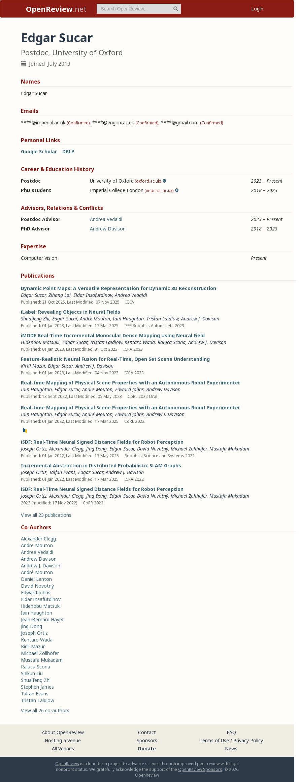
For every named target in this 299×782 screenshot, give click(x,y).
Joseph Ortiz (33, 448)
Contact (147, 732)
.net (56, 9)
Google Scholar (39, 151)
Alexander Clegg (66, 448)
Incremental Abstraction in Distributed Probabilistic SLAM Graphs (101, 465)
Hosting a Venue (63, 740)
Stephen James (37, 687)
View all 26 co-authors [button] (45, 710)
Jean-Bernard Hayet (42, 619)
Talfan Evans (62, 472)
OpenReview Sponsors (200, 769)
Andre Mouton (97, 389)
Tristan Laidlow (162, 318)
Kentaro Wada (140, 342)
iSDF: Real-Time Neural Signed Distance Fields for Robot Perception (102, 442)
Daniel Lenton (36, 579)
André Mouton (95, 318)
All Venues (63, 748)
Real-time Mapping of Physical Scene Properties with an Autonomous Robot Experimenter (130, 382)
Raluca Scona (172, 342)
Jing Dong (96, 448)
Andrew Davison (108, 228)
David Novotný (152, 448)
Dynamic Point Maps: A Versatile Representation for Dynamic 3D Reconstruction (118, 288)
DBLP (68, 151)
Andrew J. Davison (200, 318)
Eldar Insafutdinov (92, 295)
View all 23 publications (46, 515)
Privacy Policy (248, 740)
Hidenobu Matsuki (40, 342)
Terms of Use (214, 740)
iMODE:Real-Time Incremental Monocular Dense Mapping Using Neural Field (113, 335)
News (231, 748)
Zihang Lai (59, 295)
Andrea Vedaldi (106, 219)
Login (257, 8)
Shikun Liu (32, 673)
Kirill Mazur (33, 366)
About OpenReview (63, 732)
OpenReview (67, 764)
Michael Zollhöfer (189, 448)
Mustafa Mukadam (229, 448)
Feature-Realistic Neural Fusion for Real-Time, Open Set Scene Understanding (115, 359)
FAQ (231, 732)
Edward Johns (129, 389)
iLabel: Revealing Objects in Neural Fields (70, 312)
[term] (139, 9)
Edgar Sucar (33, 295)
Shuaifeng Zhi (35, 318)
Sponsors (147, 740)
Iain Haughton (128, 318)
